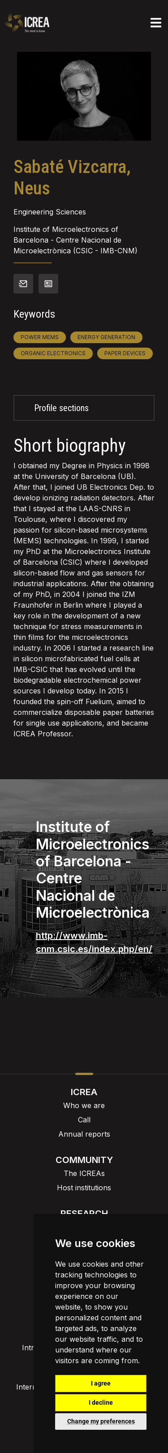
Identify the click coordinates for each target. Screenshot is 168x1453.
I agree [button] (101, 1383)
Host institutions (84, 1187)
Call (84, 1119)
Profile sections (61, 408)
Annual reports (84, 1134)
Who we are (84, 1105)
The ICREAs (84, 1173)
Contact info (23, 284)
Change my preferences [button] (101, 1421)
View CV (48, 284)
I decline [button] (101, 1402)
